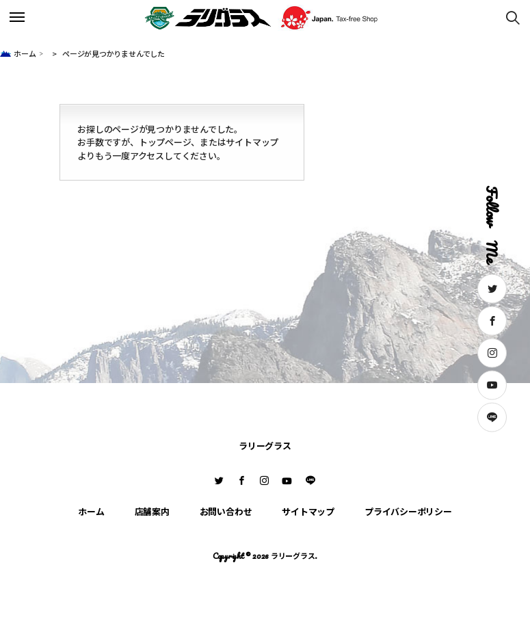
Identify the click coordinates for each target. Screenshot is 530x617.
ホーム (25, 53)
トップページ (165, 141)
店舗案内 (152, 511)
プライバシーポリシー (408, 511)
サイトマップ (252, 141)
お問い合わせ (226, 511)
